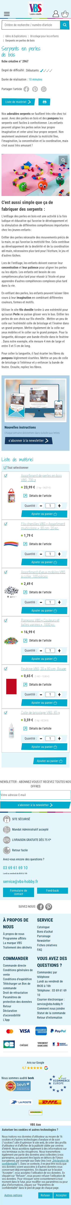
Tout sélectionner (17, 467)
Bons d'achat (45, 931)
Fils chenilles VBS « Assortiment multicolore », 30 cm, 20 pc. (43, 526)
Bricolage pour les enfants (44, 36)
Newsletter (43, 940)
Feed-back (52, 890)
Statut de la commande (51, 1013)
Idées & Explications (16, 36)
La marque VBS (12, 943)
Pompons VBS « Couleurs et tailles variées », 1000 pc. (40, 622)
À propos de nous (13, 934)
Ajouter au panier (44, 514)
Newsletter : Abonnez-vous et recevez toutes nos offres (35, 784)
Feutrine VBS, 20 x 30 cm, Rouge (43, 669)
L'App (6, 1020)
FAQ (39, 950)
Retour (7, 1006)
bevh (31, 1078)
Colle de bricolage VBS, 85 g (40, 713)
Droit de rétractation (15, 992)
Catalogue (43, 927)
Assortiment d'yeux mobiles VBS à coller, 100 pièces (43, 574)
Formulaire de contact (18, 892)
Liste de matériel (18, 102)
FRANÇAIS (35, 1159)
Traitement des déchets (17, 947)
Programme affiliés (14, 938)
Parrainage (44, 936)
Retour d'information (49, 1017)
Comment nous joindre (51, 1008)
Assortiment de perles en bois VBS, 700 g (41, 478)
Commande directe (14, 965)
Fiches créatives (47, 945)
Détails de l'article (37, 496)
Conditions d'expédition (17, 979)
